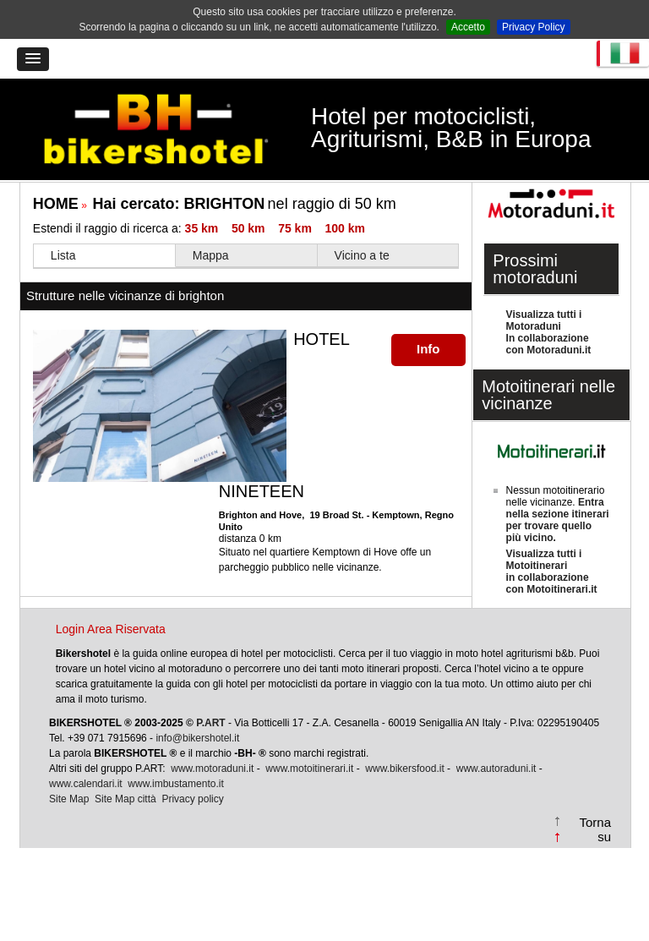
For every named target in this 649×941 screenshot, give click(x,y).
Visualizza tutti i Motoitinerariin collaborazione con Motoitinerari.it (551, 571)
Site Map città (125, 799)
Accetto (468, 27)
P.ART (210, 723)
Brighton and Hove (260, 515)
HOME (56, 203)
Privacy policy (192, 799)
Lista (63, 255)
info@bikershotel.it (197, 738)
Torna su (596, 829)
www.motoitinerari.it (309, 768)
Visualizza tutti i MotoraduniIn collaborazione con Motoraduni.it (549, 332)
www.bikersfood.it (404, 768)
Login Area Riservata (111, 629)
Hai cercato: (179, 203)
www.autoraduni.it (496, 768)
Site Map (69, 799)
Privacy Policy (533, 27)
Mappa (211, 255)
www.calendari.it (86, 784)
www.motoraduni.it (212, 768)
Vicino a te (362, 255)
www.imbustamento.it (175, 784)
